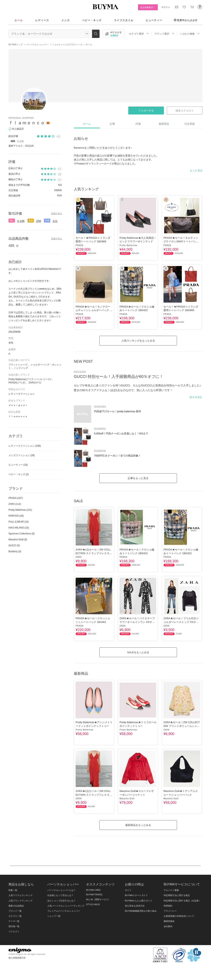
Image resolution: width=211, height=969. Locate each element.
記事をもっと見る (138, 478)
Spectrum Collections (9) (21, 533)
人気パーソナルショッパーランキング (65, 906)
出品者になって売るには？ (60, 895)
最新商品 (164, 123)
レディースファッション (25, 445)
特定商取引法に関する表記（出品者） (182, 900)
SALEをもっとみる (138, 652)
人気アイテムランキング (20, 895)
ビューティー (154, 20)
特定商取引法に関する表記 (177, 895)
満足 (12, 220)
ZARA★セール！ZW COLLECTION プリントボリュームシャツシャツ (181, 726)
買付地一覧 (14, 926)
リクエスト (14, 931)
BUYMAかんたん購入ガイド (138, 900)
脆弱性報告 (169, 921)
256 (38, 221)
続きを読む (196, 397)
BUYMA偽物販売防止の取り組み (141, 911)
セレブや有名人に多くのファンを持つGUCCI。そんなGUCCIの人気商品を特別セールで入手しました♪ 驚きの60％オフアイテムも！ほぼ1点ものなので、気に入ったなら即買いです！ (137, 388)
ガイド (128, 890)
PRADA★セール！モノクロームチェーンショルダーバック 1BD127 (93, 310)
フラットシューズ (18, 364)
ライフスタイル (123, 20)
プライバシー (170, 911)
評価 (138, 123)
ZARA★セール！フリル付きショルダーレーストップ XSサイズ (181, 622)
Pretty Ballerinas (128, 245)
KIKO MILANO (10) (19, 527)
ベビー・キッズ (92, 20)
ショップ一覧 (53, 916)
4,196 (21, 221)
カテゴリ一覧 (15, 916)
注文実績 (189, 123)
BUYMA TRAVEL (94, 894)
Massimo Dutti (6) (18, 539)
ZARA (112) (15, 504)
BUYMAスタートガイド (136, 895)
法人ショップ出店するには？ (61, 900)
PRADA (79, 245)
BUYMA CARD (93, 890)
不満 (47, 220)
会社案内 (168, 926)
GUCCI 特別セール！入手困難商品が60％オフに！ (118, 376)
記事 (112, 123)
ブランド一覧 (15, 911)
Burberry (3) (15, 551)
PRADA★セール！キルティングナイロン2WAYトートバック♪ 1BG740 (181, 241)
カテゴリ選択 (139, 33)
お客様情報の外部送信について (179, 916)
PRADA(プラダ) (17, 382)
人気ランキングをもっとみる (138, 340)
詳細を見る (56, 213)
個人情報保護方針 (17, 958)
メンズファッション (22, 455)
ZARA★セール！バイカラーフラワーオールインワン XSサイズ (137, 622)
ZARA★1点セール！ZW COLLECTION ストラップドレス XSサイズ (93, 553)
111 (55, 221)
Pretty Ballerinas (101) (20, 510)
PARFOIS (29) (16, 515)
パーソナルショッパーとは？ (61, 890)
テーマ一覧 (14, 921)
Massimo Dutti (127, 798)
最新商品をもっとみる (138, 825)
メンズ (65, 20)
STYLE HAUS (93, 904)
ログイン (165, 7)
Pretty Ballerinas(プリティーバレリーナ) (30, 379)
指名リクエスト (185, 110)
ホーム (87, 123)
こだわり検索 (190, 33)
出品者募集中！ (147, 7)
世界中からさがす (186, 20)
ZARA (79, 557)
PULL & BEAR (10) (19, 521)
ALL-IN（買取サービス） (98, 899)
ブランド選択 (164, 33)
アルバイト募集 (171, 890)
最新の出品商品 (16, 906)
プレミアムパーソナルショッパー (63, 911)
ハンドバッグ (21, 368)
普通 (31, 220)
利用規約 (168, 906)
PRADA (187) (16, 498)
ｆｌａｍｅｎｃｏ (27, 122)
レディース (42, 20)
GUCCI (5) (14, 545)
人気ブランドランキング (20, 900)
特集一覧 (13, 890)
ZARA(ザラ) (35, 382)
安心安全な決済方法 (134, 906)
